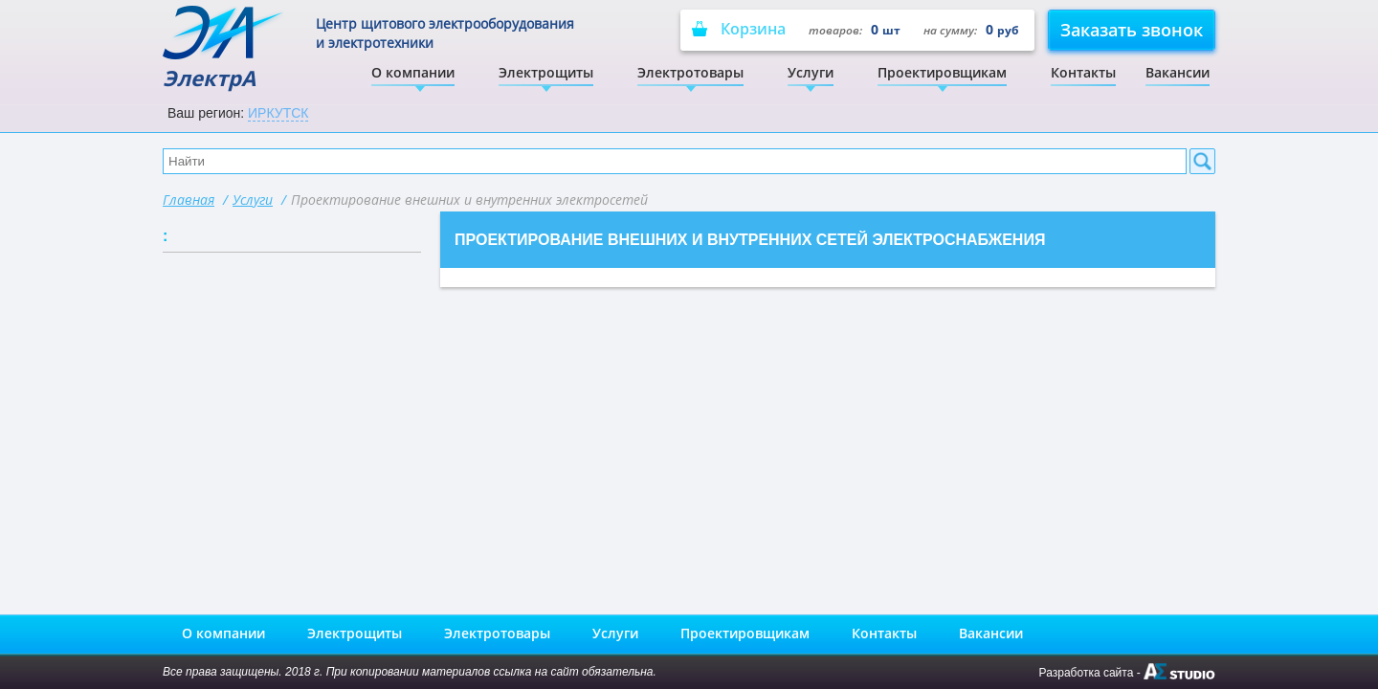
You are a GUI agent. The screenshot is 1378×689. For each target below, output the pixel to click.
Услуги (810, 72)
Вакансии (1177, 72)
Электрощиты (546, 72)
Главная (188, 199)
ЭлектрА (224, 48)
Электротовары (690, 72)
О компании (413, 72)
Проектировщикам (942, 72)
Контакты (1083, 72)
